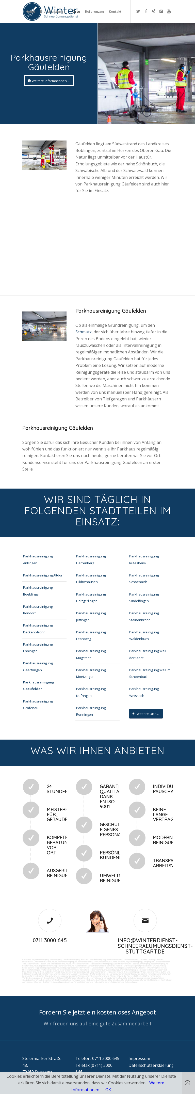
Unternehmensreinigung (44, 961)
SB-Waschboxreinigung (79, 963)
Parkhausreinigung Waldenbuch (144, 635)
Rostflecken (27, 967)
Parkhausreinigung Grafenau (38, 704)
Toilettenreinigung (131, 959)
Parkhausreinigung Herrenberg (91, 559)
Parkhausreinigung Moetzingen (91, 673)
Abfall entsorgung (120, 961)
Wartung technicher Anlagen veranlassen (71, 974)
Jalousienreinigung (115, 972)
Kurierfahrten (47, 974)
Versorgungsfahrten (119, 974)
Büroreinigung (28, 959)
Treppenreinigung (41, 967)
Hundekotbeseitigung (64, 961)
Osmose (141, 969)
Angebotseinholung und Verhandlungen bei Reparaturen (106, 978)
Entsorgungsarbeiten (138, 974)
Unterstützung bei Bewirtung (113, 980)
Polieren (119, 965)
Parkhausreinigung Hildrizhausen (91, 578)
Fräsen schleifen (107, 965)
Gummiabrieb (81, 965)
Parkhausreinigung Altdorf (43, 575)
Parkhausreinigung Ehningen (38, 647)
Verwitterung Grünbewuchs (153, 965)
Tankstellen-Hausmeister (91, 969)
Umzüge (152, 974)
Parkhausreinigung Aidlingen (38, 559)
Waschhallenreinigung (122, 963)
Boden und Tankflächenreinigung (54, 963)
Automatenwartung (100, 976)
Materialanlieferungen (99, 974)
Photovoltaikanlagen (31, 969)
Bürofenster (130, 967)
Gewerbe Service (147, 959)
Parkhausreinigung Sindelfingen (144, 597)
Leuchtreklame (98, 967)
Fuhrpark (61, 978)
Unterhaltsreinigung (127, 969)
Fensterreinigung (131, 972)
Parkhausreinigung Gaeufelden (38, 685)
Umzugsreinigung (110, 969)
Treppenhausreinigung (59, 967)
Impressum (139, 1058)
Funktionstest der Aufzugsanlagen (70, 980)
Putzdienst (141, 967)
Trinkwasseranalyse (102, 961)
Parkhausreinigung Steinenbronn (144, 616)
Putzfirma (152, 967)
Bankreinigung (55, 959)
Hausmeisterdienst (97, 972)
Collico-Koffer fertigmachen (149, 976)
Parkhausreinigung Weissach (144, 692)
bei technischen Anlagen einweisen (58, 982)
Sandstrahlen (93, 965)
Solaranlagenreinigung (69, 969)
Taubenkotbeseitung (83, 961)
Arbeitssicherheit (46, 980)
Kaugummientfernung (46, 965)
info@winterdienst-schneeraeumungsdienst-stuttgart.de (155, 946)
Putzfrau (158, 959)
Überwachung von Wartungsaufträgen (147, 978)
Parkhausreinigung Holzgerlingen (91, 597)
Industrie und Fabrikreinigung (93, 959)
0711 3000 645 (50, 940)
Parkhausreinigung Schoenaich (144, 578)
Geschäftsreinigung (71, 959)
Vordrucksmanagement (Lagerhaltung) (39, 978)
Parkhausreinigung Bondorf (38, 609)
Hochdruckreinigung (65, 965)
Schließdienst (153, 980)
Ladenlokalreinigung (114, 959)
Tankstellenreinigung (30, 963)
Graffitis (127, 965)
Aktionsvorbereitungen (137, 980)
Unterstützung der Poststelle (123, 976)
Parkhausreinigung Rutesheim (144, 559)
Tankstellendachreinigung (101, 963)
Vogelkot (136, 965)
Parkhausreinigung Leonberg (91, 635)
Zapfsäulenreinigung (141, 963)
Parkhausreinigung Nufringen (91, 692)
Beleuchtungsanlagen (115, 967)
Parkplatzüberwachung (83, 982)
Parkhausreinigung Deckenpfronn (38, 628)
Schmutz (83, 332)
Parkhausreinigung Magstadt (91, 654)
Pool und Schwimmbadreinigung (53, 972)
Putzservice (27, 961)
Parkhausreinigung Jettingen (91, 616)
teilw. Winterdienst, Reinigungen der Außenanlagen (115, 982)
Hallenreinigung (135, 961)
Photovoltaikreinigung (50, 969)
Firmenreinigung (41, 959)
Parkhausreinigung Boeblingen (38, 590)
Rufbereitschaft (93, 980)
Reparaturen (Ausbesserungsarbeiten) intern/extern (68, 976)
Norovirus (161, 967)
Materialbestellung (74, 978)
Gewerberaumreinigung (78, 972)
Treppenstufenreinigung (80, 967)
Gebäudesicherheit (30, 980)
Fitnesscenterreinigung (149, 972)
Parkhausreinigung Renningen (91, 711)
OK (108, 1089)
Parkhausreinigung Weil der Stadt (147, 654)
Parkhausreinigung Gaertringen (38, 666)
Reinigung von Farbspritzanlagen (156, 961)
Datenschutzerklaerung (151, 1065)
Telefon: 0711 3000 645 (97, 1058)
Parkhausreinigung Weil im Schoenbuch (149, 673)
